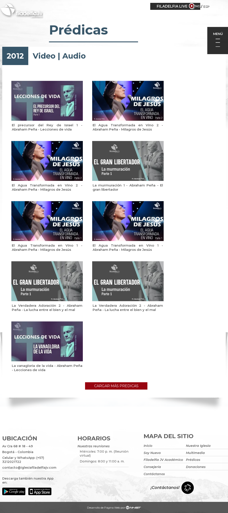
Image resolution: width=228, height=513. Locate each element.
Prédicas (193, 460)
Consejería (152, 467)
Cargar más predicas (116, 386)
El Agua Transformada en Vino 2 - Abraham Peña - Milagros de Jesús (128, 127)
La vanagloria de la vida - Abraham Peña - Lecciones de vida (47, 368)
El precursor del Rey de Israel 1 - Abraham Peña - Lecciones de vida (47, 127)
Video (44, 56)
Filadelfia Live (172, 6)
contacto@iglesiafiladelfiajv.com (29, 468)
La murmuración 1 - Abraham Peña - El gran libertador (128, 187)
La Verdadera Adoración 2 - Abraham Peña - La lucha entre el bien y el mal (47, 307)
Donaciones (196, 467)
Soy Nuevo (152, 453)
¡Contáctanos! (165, 487)
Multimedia (195, 453)
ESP (219, 6)
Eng (209, 6)
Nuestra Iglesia (198, 446)
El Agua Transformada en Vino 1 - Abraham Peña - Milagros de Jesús (47, 247)
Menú (218, 34)
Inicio (148, 446)
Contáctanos (154, 474)
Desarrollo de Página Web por (114, 508)
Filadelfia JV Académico (163, 460)
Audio (74, 56)
